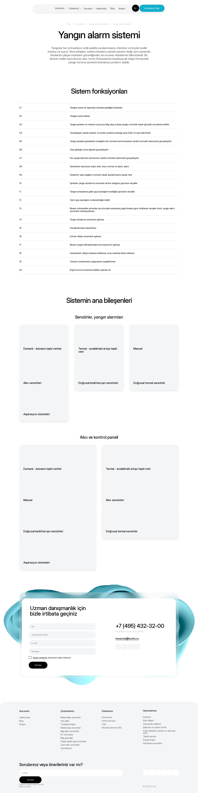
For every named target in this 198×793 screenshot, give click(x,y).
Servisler (88, 8)
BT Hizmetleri (67, 734)
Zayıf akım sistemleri (70, 744)
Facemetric (107, 717)
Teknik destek (149, 736)
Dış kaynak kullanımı (152, 724)
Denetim (147, 717)
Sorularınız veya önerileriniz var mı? (51, 764)
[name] (62, 626)
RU (135, 8)
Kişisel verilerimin (40, 657)
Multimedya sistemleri (71, 727)
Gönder (38, 665)
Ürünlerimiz (74, 8)
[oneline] (62, 651)
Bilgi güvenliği (67, 738)
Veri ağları (65, 720)
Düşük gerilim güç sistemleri (73, 741)
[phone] (62, 634)
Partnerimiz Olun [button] (152, 8)
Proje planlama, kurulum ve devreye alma (159, 731)
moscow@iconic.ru (127, 638)
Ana (69, 24)
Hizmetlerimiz (150, 710)
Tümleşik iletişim (68, 724)
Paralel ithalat (149, 739)
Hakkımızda (101, 8)
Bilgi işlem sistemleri (70, 731)
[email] (62, 643)
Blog (112, 8)
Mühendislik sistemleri (71, 717)
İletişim (122, 8)
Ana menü (24, 711)
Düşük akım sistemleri (98, 24)
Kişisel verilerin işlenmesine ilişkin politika (31, 785)
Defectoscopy (109, 720)
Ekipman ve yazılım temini (154, 727)
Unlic (104, 724)
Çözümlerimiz (67, 711)
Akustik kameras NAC (112, 727)
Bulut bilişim (148, 720)
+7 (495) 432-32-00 (140, 625)
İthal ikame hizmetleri (152, 743)
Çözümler (59, 8)
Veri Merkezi (66, 748)
